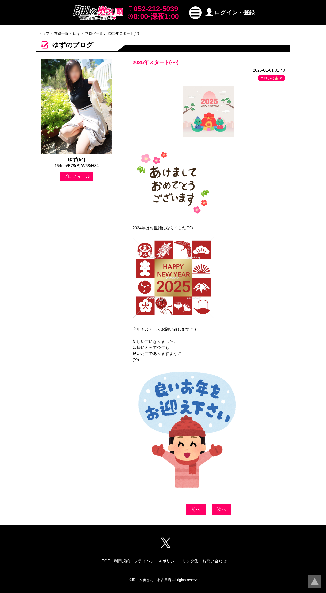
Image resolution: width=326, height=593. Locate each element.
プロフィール (76, 176)
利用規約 (122, 561)
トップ (44, 33)
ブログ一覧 (94, 33)
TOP (106, 561)
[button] (195, 12)
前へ (195, 509)
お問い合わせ (214, 561)
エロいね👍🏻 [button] (271, 78)
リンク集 (190, 561)
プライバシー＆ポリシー (156, 561)
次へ (221, 509)
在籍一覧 (61, 33)
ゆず (76, 33)
